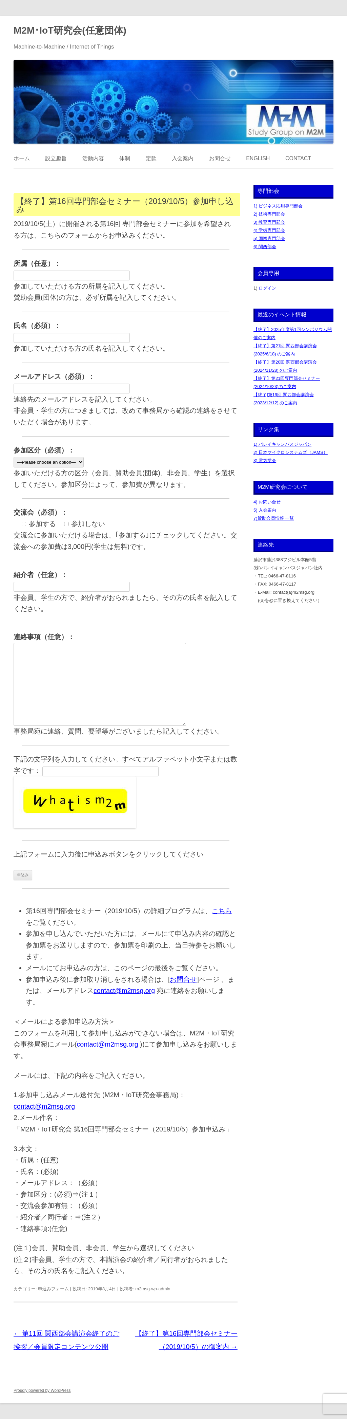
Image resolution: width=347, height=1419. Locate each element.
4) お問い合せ (267, 501)
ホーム (22, 158)
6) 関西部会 (264, 246)
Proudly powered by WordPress (42, 1390)
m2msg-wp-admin (152, 1288)
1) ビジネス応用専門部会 (278, 205)
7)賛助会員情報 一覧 (273, 518)
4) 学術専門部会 (269, 230)
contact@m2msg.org (124, 990)
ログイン (267, 288)
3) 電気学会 (264, 460)
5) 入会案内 (264, 510)
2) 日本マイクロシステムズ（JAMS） (290, 452)
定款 (151, 158)
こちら (222, 911)
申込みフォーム (53, 1288)
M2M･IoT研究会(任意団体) (70, 30)
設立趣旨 (56, 158)
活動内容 (93, 158)
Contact (298, 158)
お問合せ (220, 158)
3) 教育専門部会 (269, 222)
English (258, 158)
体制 (124, 158)
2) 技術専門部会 (269, 214)
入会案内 (182, 158)
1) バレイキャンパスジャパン (282, 444)
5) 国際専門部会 (269, 238)
